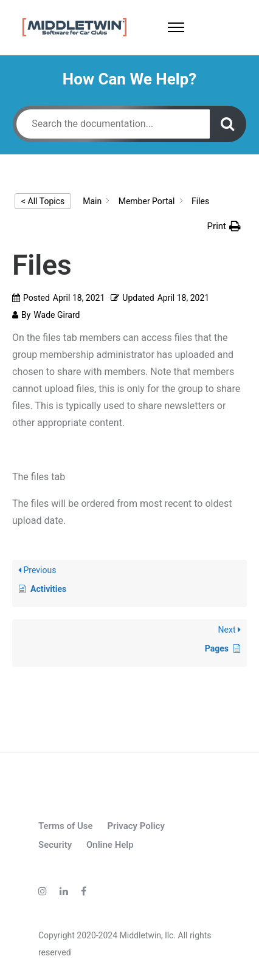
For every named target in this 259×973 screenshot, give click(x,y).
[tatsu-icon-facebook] (83, 891)
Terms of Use (65, 825)
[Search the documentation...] (112, 124)
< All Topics (42, 201)
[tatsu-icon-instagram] (44, 891)
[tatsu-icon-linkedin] (66, 891)
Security (55, 844)
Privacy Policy (135, 825)
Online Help (110, 844)
